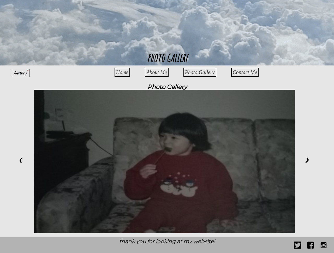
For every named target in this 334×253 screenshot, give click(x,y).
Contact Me (245, 72)
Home (122, 72)
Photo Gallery (200, 72)
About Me (156, 72)
